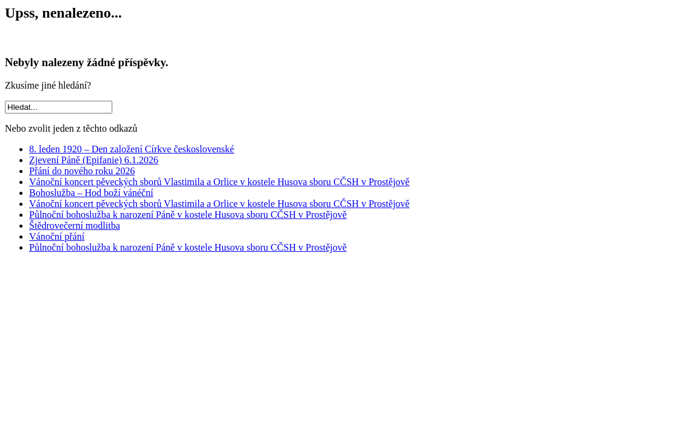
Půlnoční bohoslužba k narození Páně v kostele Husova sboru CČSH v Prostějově (188, 214)
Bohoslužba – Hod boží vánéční (91, 193)
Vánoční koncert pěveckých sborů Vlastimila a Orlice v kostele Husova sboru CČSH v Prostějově (219, 182)
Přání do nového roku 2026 (82, 171)
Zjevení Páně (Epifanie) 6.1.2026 (93, 160)
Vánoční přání (56, 236)
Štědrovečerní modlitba (74, 225)
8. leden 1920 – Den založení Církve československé (131, 149)
